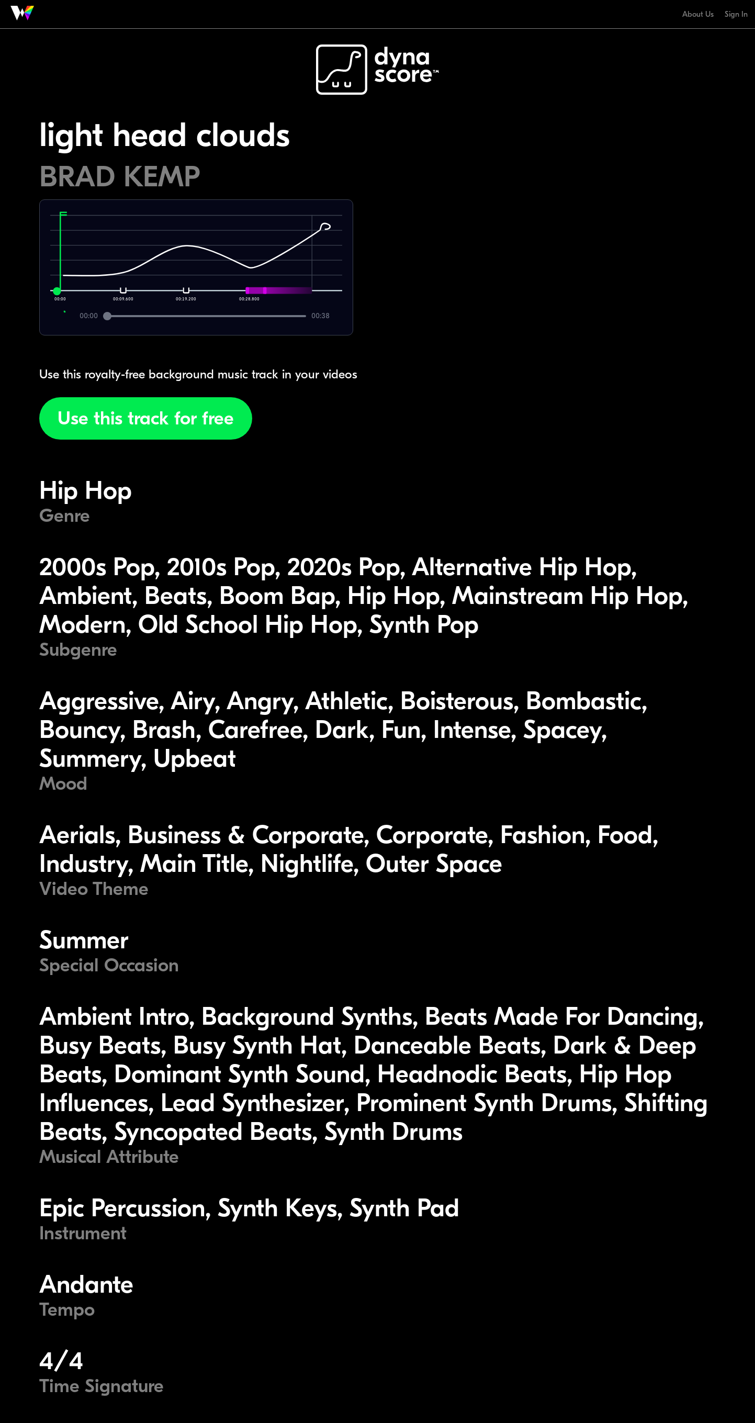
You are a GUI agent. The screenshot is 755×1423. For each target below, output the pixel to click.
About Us (698, 14)
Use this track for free (146, 418)
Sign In (736, 14)
